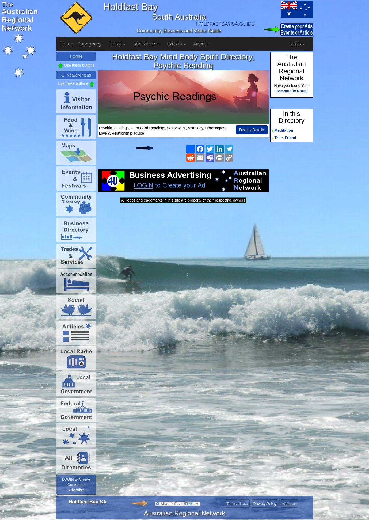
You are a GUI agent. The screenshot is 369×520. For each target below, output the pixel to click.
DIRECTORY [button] (146, 44)
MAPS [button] (201, 44)
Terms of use (237, 504)
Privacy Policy (264, 504)
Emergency (89, 44)
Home (66, 44)
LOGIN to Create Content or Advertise (76, 484)
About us (289, 504)
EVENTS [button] (176, 44)
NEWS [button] (297, 44)
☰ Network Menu (76, 75)
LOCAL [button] (117, 44)
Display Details (251, 130)
